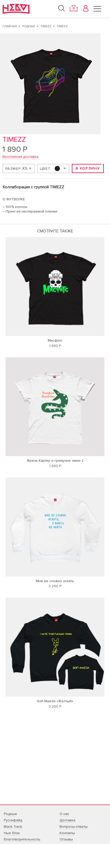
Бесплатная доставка (20, 156)
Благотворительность (22, 839)
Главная (10, 26)
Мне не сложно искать (55, 581)
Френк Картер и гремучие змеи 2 (55, 460)
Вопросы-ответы (74, 826)
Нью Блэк (12, 833)
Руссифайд (13, 820)
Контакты (67, 833)
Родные (28, 26)
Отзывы (66, 839)
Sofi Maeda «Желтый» (55, 701)
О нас (64, 814)
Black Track (13, 826)
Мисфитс (55, 340)
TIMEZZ (45, 26)
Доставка (67, 820)
